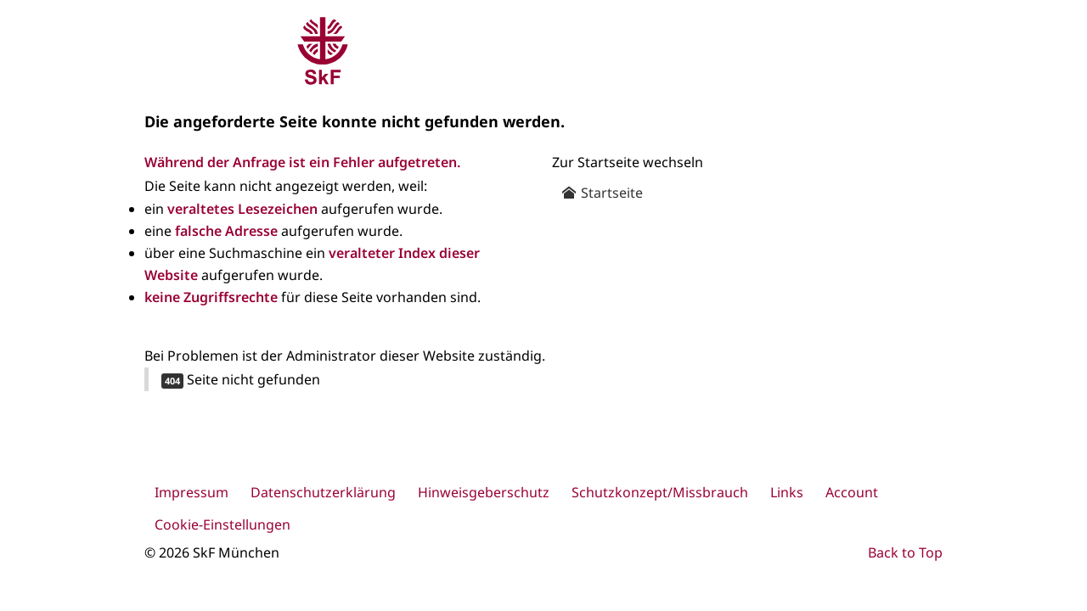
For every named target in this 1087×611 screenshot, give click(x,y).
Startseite (602, 192)
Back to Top (905, 552)
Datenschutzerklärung (323, 492)
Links (786, 492)
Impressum (191, 492)
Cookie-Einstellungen (222, 524)
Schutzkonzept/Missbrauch (660, 492)
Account (851, 492)
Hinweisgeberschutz (483, 492)
